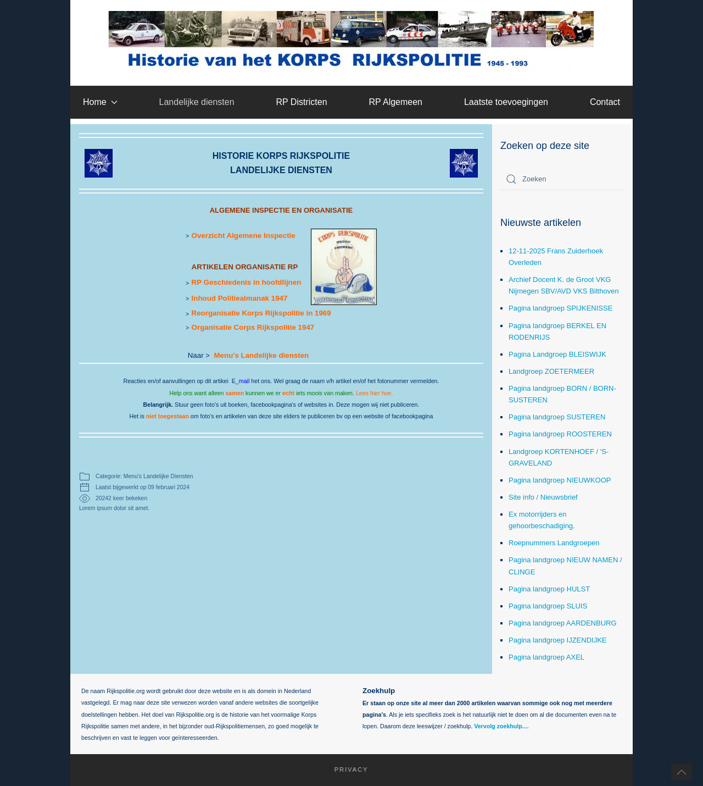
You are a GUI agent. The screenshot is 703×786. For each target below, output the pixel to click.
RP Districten (301, 102)
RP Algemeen (395, 102)
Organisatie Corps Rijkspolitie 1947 (253, 327)
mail (244, 381)
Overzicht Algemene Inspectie (243, 235)
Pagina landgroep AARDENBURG (563, 623)
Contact (605, 102)
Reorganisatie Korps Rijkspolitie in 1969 (261, 313)
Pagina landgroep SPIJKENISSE (560, 308)
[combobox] (562, 179)
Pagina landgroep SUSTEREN (557, 417)
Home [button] (100, 102)
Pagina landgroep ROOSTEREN (560, 434)
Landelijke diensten (197, 102)
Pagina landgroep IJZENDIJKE (557, 640)
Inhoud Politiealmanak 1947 (240, 298)
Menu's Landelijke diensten (261, 355)
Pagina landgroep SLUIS (548, 606)
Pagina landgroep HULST (549, 589)
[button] (681, 772)
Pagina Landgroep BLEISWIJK (557, 354)
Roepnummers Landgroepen (554, 543)
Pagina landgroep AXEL (546, 657)
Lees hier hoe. (374, 393)
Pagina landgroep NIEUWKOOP (560, 480)
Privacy (345, 769)
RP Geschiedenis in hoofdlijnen (247, 282)
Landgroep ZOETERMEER (551, 371)
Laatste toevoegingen (506, 102)
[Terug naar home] (352, 40)
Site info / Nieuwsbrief (543, 497)
